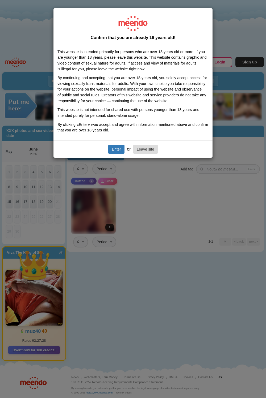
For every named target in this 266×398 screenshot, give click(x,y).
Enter (116, 149)
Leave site (145, 149)
